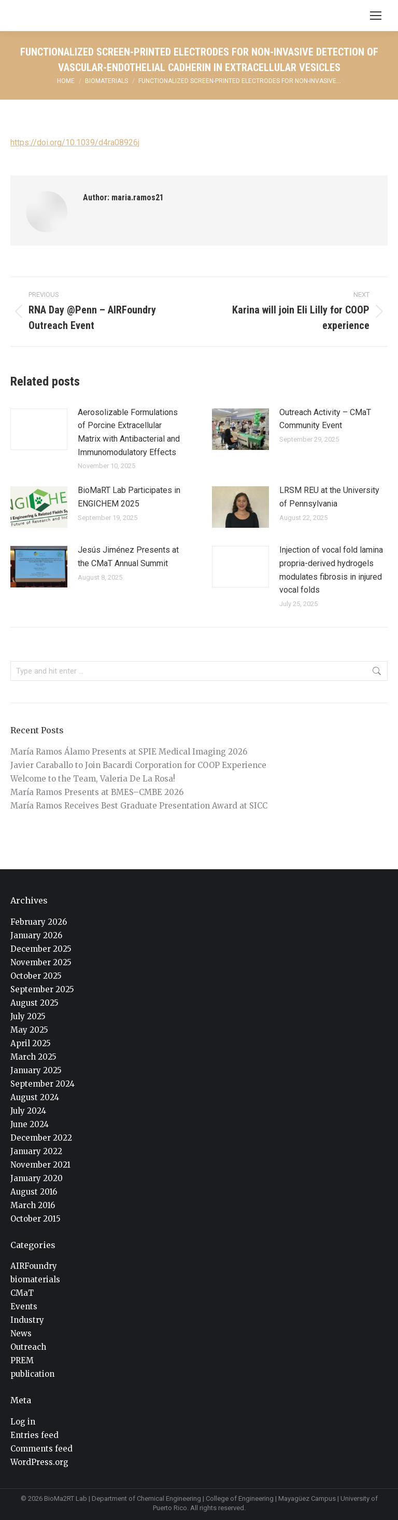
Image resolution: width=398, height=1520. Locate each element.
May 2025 (29, 1030)
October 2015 (35, 1219)
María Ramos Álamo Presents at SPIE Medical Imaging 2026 (128, 752)
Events (23, 1306)
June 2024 (29, 1124)
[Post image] (38, 429)
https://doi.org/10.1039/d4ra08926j (74, 142)
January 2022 (36, 1151)
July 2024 (28, 1111)
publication (32, 1374)
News (21, 1333)
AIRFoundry (33, 1266)
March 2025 (33, 1057)
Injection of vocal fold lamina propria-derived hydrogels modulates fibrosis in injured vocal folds (331, 570)
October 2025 (36, 976)
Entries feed (34, 1435)
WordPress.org (39, 1462)
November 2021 (40, 1165)
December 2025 (41, 949)
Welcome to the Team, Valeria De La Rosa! (92, 779)
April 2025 (30, 1043)
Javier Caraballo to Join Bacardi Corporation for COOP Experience (138, 765)
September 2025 (42, 989)
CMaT (22, 1293)
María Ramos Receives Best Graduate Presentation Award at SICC (138, 806)
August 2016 (33, 1192)
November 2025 (41, 962)
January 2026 (36, 935)
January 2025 (36, 1070)
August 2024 (34, 1097)
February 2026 (38, 922)
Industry (27, 1320)
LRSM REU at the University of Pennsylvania (329, 497)
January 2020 (36, 1178)
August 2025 (34, 1003)
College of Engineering (240, 1498)
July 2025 (28, 1016)
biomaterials (35, 1279)
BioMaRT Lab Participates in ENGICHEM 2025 (129, 497)
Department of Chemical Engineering (146, 1498)
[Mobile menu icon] (375, 15)
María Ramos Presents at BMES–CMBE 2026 (96, 792)
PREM (22, 1360)
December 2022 (41, 1138)
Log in (22, 1422)
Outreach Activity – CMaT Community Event (325, 419)
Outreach (28, 1347)
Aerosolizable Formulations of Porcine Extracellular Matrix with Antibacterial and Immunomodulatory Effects (129, 432)
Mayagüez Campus (307, 1498)
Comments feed (41, 1449)
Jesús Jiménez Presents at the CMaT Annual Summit (128, 556)
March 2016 (32, 1205)
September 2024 (42, 1084)
